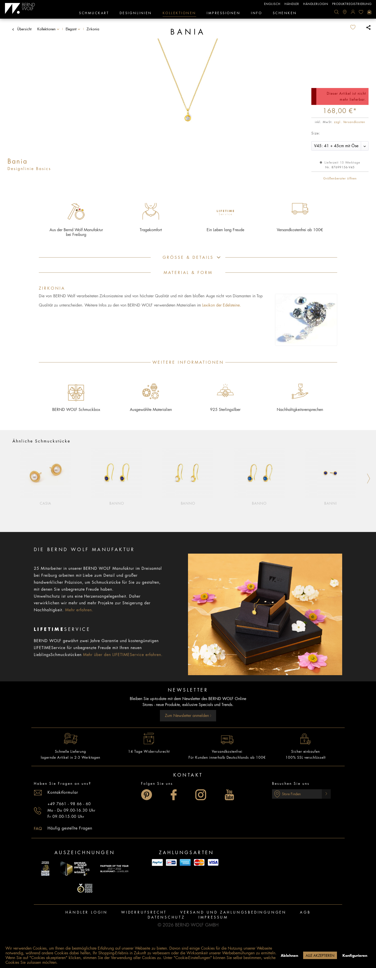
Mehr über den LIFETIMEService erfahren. (123, 655)
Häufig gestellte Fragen (69, 828)
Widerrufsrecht (144, 912)
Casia (45, 503)
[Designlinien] (136, 14)
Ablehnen (289, 955)
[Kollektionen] (179, 14)
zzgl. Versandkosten (349, 122)
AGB (305, 912)
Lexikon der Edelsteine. (221, 305)
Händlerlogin (315, 3)
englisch (272, 3)
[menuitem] (336, 12)
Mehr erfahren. (79, 610)
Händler (291, 3)
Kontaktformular (62, 792)
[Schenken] (285, 14)
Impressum (213, 917)
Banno (116, 503)
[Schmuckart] (94, 14)
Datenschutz (166, 917)
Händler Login (86, 912)
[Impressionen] (223, 14)
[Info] (256, 14)
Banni (330, 503)
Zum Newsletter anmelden (188, 716)
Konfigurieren (354, 955)
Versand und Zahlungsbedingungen (233, 912)
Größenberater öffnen (340, 178)
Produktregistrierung (352, 3)
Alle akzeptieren (320, 955)
